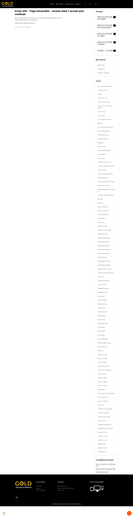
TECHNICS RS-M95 (103, 422)
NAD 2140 (101, 281)
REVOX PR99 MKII (103, 345)
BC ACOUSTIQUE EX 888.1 (106, 128)
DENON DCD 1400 (103, 180)
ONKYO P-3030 (102, 289)
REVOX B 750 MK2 (103, 329)
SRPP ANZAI (101, 397)
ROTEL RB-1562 (102, 353)
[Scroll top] (129, 513)
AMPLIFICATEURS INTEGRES (104, 18)
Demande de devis (102, 483)
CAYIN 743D (101, 160)
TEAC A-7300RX (102, 410)
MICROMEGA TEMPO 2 (105, 269)
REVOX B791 (101, 341)
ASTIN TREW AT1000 (104, 103)
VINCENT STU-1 (102, 442)
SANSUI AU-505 (102, 361)
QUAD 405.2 (101, 301)
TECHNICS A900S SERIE (105, 418)
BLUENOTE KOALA (103, 140)
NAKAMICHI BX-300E (104, 285)
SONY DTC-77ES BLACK (105, 377)
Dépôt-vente (101, 65)
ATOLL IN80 (101, 116)
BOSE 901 (101, 144)
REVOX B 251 (102, 325)
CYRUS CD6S (102, 172)
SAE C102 (100, 357)
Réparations (101, 69)
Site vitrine (59, 4)
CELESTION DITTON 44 (105, 164)
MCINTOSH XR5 (102, 261)
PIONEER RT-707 (103, 297)
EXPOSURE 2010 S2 (103, 188)
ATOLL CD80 (102, 112)
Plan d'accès (61, 500)
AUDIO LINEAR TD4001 (105, 120)
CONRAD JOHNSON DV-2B (106, 168)
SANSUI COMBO (102, 365)
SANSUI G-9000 (102, 369)
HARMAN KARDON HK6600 (106, 198)
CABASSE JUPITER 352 (104, 152)
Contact (77, 4)
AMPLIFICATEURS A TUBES (104, 35)
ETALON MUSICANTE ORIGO (106, 184)
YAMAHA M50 (102, 454)
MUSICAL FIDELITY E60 (105, 273)
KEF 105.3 (100, 206)
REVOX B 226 (102, 321)
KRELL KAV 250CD (103, 210)
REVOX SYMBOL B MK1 (105, 349)
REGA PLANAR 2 (103, 309)
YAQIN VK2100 (102, 462)
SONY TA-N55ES (102, 389)
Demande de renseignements (106, 479)
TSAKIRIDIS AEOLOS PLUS (105, 438)
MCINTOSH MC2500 (104, 250)
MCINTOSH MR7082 (104, 257)
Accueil (52, 4)
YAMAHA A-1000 (103, 446)
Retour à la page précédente (23, 27)
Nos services (69, 4)
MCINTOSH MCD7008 (104, 253)
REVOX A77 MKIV (103, 317)
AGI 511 (100, 95)
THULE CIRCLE (102, 430)
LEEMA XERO (102, 222)
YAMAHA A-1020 (103, 450)
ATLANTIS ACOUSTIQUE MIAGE (105, 107)
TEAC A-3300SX (103, 406)
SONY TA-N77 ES (103, 393)
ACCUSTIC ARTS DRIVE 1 (105, 87)
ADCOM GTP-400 (103, 91)
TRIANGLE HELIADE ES (104, 434)
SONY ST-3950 (102, 385)
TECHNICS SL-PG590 (104, 426)
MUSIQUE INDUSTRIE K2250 (106, 277)
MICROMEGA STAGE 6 (104, 265)
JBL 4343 (100, 202)
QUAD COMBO (102, 305)
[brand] (8, 4)
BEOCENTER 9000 (103, 136)
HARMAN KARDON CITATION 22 (106, 193)
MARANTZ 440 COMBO (105, 234)
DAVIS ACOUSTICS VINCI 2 (106, 176)
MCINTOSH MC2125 (104, 246)
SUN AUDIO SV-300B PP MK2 (105, 401)
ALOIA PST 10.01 (103, 99)
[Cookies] (4, 513)
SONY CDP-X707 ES (103, 373)
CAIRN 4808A (102, 156)
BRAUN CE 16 (102, 148)
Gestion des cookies (76, 514)
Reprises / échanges (104, 73)
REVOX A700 (102, 313)
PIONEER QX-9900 (103, 293)
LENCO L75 (101, 226)
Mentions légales (41, 500)
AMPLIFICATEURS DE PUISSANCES (104, 26)
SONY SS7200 (102, 381)
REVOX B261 (101, 333)
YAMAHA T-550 (102, 458)
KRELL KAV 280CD (103, 214)
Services (38, 499)
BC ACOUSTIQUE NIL (104, 132)
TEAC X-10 (101, 414)
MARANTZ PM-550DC (104, 242)
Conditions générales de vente (59, 514)
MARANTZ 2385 (102, 230)
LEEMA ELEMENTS (103, 218)
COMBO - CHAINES (105, 51)
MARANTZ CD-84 (103, 238)
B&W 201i (101, 124)
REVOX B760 (102, 337)
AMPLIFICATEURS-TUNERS (105, 43)
